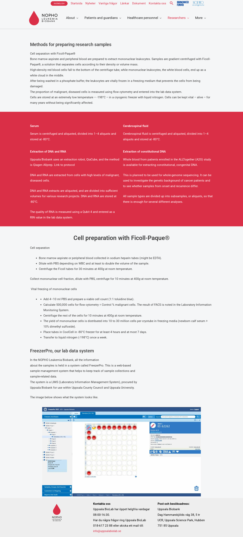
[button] (59, 3)
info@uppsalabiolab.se (108, 531)
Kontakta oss (157, 3)
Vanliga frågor (108, 3)
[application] (76, 18)
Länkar (124, 3)
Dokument (139, 3)
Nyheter (90, 3)
